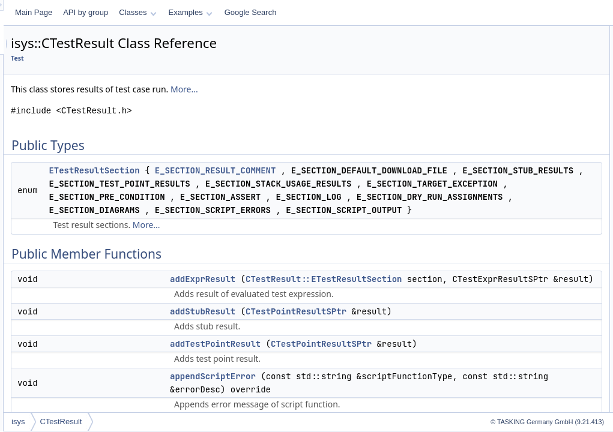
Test (167, 58)
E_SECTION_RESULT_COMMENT (365, 170)
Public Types (499, 32)
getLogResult (510, 217)
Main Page (183, 12)
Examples (341, 12)
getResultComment (520, 309)
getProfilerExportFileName (531, 296)
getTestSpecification (521, 362)
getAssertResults (516, 138)
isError (499, 389)
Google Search (401, 12)
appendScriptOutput (521, 125)
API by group (235, 12)
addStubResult (512, 85)
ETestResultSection (244, 170)
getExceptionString (519, 191)
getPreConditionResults (526, 230)
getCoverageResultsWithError (536, 164)
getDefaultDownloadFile (527, 177)
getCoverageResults (521, 151)
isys (168, 421)
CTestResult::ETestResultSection (403, 371)
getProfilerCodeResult (524, 243)
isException (507, 402)
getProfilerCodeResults (526, 257)
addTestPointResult (520, 98)
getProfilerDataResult (523, 270)
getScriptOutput (514, 336)
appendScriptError (518, 111)
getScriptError (511, 323)
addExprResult (352, 358)
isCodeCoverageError (523, 375)
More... (334, 89)
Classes (287, 12)
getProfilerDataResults (525, 283)
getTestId (503, 349)
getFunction (508, 204)
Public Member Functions (519, 59)
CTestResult (211, 421)
